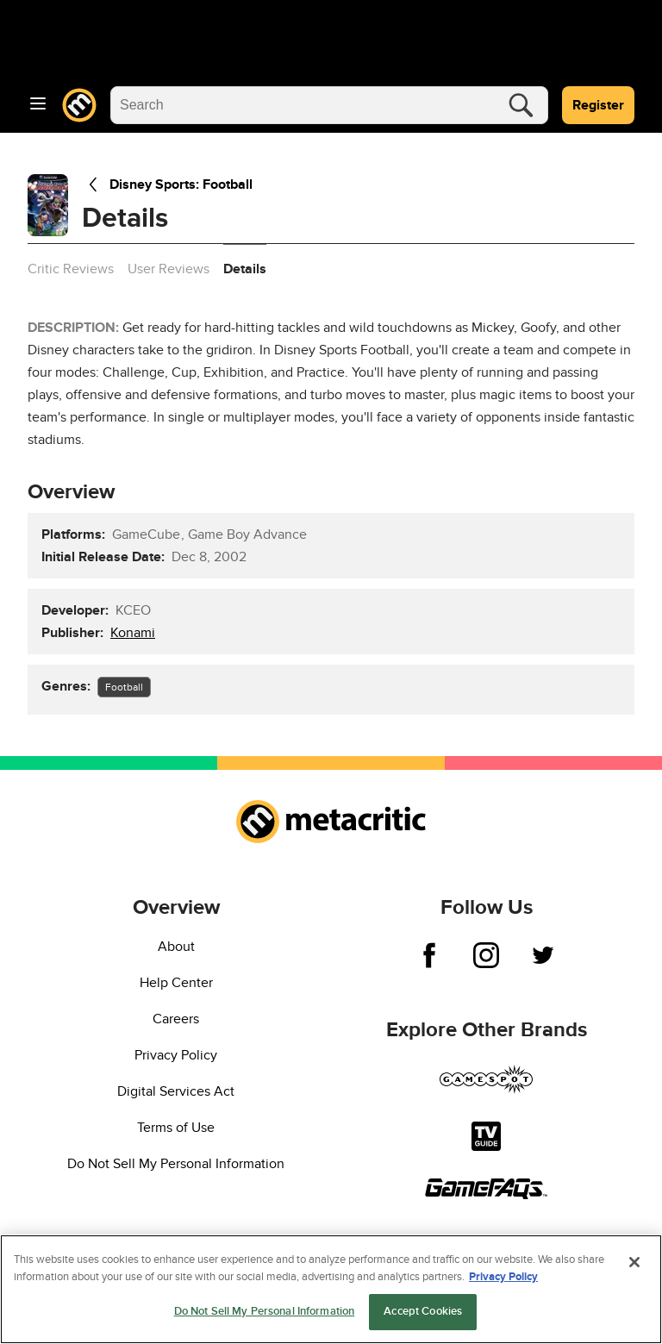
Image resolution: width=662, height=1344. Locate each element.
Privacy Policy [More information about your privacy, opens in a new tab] (503, 1277)
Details (244, 269)
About (176, 946)
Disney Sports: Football (167, 184)
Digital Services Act (175, 1091)
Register (598, 105)
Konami (132, 632)
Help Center (176, 982)
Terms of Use (176, 1127)
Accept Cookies (423, 1311)
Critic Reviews (71, 269)
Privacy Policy (175, 1055)
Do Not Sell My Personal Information (175, 1163)
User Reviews (168, 269)
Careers (176, 1019)
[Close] (634, 1262)
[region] (331, 1289)
